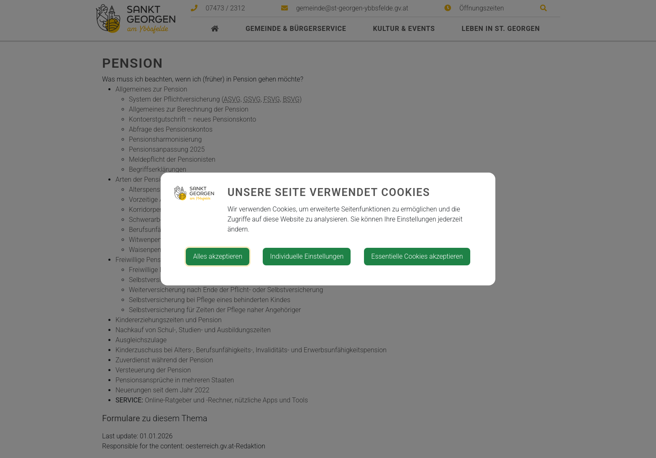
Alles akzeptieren (217, 256)
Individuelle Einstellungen (306, 256)
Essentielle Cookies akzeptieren (417, 256)
